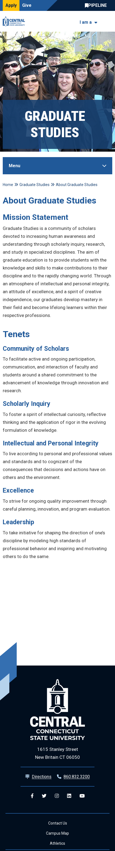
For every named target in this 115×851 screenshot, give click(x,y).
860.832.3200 (77, 776)
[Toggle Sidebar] (57, 165)
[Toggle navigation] (108, 21)
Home (8, 184)
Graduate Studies (34, 184)
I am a (86, 22)
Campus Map (57, 833)
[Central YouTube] (82, 796)
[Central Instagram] (57, 796)
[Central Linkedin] (69, 796)
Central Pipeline (97, 5)
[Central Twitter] (44, 796)
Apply (11, 5)
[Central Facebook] (32, 796)
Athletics (57, 843)
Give (26, 5)
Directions (41, 776)
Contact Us (57, 823)
